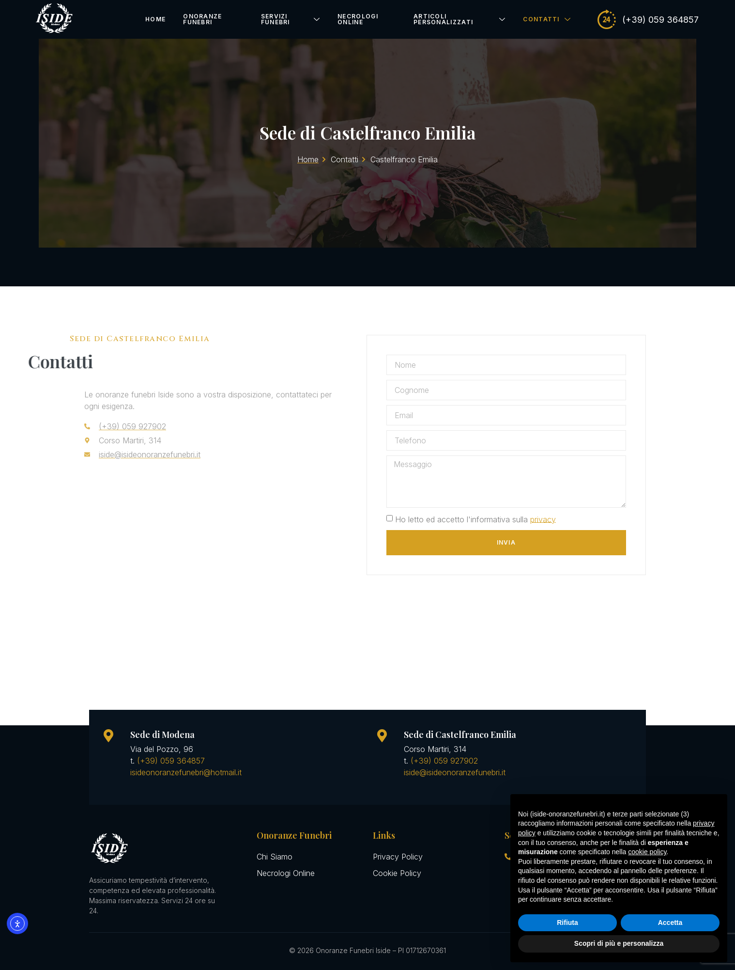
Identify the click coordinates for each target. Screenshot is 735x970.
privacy (552, 519)
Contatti (547, 19)
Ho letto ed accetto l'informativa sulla (484, 519)
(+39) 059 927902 (444, 761)
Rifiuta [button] (567, 922)
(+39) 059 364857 (171, 761)
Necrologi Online (357, 19)
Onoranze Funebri (202, 19)
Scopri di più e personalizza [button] (618, 943)
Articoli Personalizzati (459, 19)
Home (155, 19)
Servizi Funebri (291, 19)
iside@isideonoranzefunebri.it (454, 772)
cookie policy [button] (647, 852)
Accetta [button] (670, 922)
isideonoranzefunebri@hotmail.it (186, 772)
